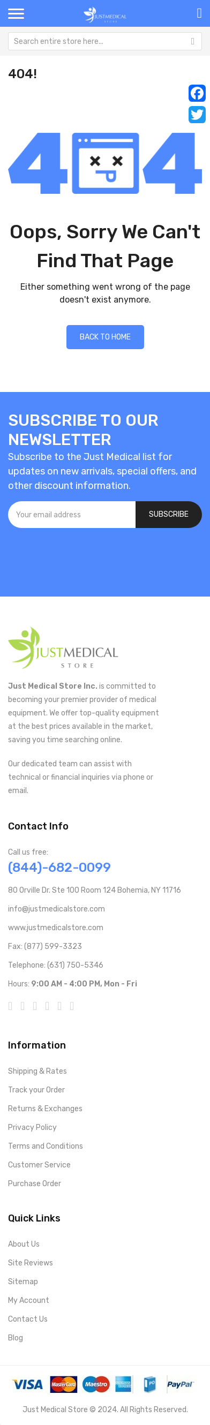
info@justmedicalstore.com (56, 909)
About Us (24, 1244)
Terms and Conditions (45, 1146)
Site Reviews (30, 1263)
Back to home (105, 337)
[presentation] (89, 557)
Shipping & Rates (37, 1071)
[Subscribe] (169, 514)
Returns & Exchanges (45, 1108)
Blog (15, 1338)
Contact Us (28, 1319)
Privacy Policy (32, 1127)
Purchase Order (34, 1183)
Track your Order (36, 1090)
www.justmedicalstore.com (55, 927)
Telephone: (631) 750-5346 (55, 965)
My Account (28, 1300)
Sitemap (23, 1281)
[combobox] (105, 41)
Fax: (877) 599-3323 (45, 946)
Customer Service (39, 1165)
